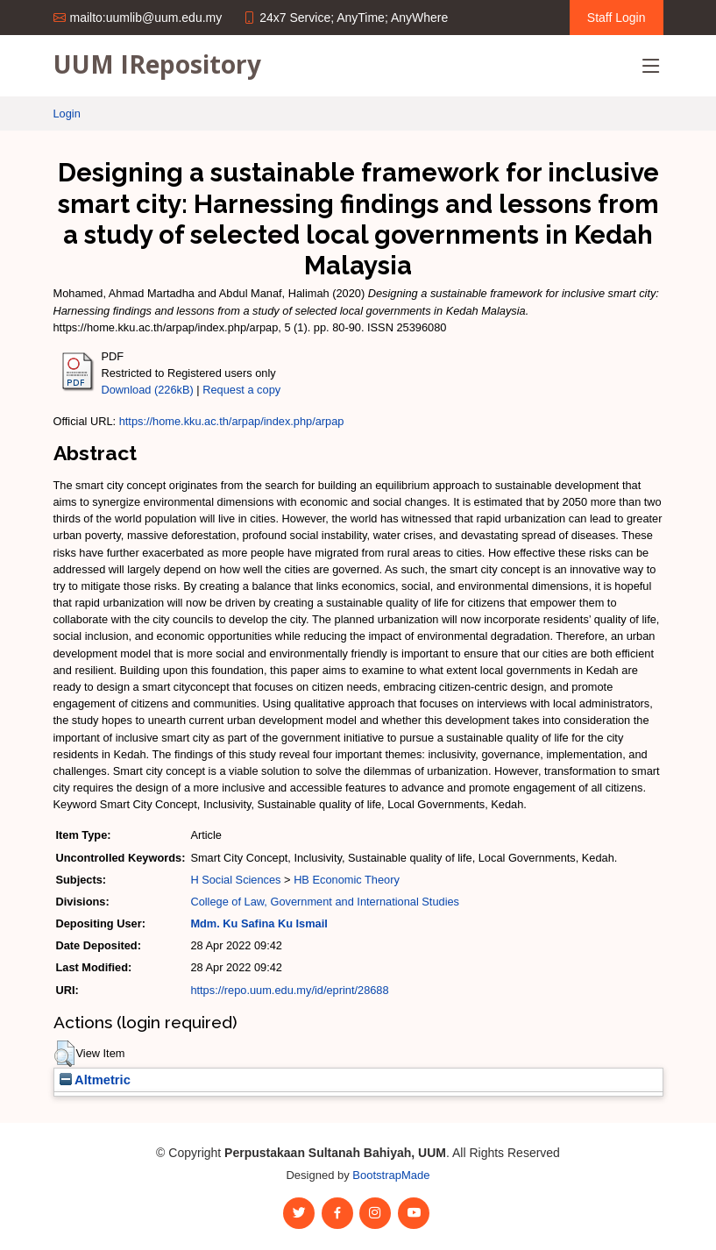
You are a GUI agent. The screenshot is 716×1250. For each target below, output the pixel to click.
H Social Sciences (235, 879)
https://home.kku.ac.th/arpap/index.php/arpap (231, 421)
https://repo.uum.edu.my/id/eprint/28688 (289, 990)
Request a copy (241, 389)
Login (67, 113)
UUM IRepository (157, 64)
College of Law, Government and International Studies (324, 901)
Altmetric (95, 1080)
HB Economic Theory (347, 879)
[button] (64, 1053)
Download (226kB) (148, 389)
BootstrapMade (390, 1175)
